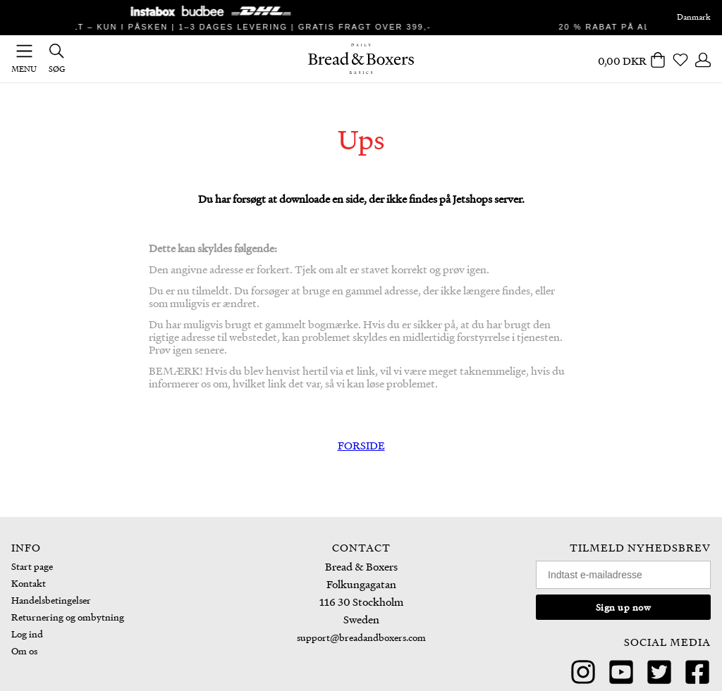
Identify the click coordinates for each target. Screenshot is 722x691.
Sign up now (623, 607)
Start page (32, 566)
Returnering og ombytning (67, 616)
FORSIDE (361, 445)
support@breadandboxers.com (361, 637)
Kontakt (28, 583)
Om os (24, 650)
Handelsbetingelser (51, 599)
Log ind (27, 633)
